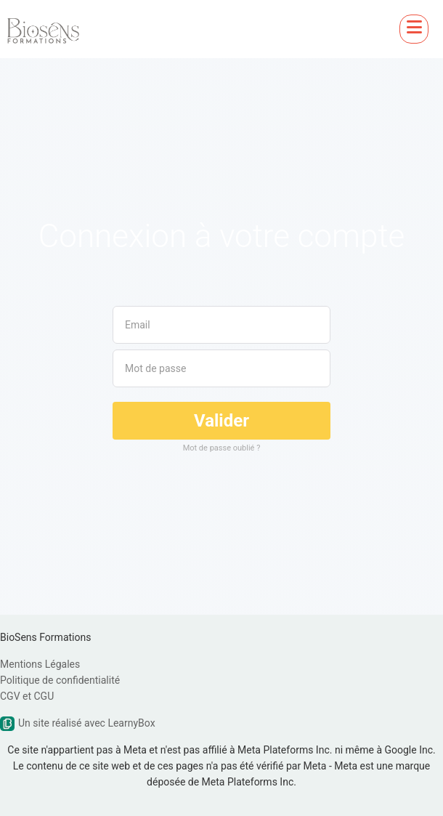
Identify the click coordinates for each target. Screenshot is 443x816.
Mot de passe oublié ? (222, 448)
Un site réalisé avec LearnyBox (77, 723)
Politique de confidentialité (60, 680)
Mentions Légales (40, 664)
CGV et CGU (27, 696)
